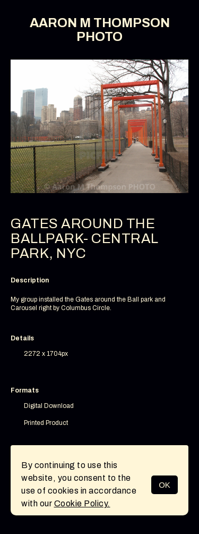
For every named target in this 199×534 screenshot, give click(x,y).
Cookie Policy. (82, 503)
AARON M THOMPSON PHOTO (100, 30)
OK (164, 484)
